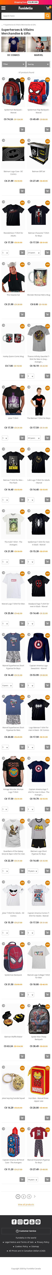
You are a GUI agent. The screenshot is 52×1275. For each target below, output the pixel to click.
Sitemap (35, 1246)
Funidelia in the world (26, 1237)
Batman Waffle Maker (13, 1036)
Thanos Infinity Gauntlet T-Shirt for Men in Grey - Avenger (39, 359)
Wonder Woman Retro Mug (38, 295)
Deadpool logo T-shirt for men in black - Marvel (38, 605)
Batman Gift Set (38, 171)
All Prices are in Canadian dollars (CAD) (27, 1250)
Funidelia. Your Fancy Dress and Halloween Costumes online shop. (25, 8)
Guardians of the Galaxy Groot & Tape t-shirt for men (13, 852)
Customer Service (26, 1231)
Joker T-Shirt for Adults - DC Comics (13, 914)
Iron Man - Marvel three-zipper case (39, 1099)
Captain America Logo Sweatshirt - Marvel (39, 667)
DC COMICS (13, 55)
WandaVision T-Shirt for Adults (13, 234)
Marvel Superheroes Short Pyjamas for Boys (13, 667)
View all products (26, 1204)
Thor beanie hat (13, 295)
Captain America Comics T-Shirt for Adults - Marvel (39, 914)
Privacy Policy (43, 1242)
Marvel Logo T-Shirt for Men (13, 603)
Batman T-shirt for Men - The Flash (13, 481)
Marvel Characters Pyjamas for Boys (38, 1161)
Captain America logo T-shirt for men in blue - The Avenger (38, 792)
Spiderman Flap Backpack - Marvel (39, 111)
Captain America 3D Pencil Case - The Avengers (13, 1161)
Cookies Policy (21, 1246)
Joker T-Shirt (13, 418)
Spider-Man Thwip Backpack (38, 1038)
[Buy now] (22, 129)
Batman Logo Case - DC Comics (13, 172)
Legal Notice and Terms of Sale (19, 1242)
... (2, 25)
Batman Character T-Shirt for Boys (38, 234)
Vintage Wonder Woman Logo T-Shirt (13, 790)
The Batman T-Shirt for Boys (38, 418)
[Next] (34, 1196)
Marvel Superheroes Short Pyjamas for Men (13, 729)
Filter (5, 64)
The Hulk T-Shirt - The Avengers (13, 543)
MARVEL (38, 55)
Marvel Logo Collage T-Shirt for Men (38, 976)
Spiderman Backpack (13, 975)
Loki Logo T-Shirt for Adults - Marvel (38, 481)
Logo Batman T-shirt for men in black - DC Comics (38, 729)
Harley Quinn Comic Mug (13, 356)
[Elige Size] (5, 252)
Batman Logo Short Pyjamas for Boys (39, 852)
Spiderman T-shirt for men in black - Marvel (39, 543)
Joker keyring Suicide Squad (13, 1098)
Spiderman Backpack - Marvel (13, 111)
